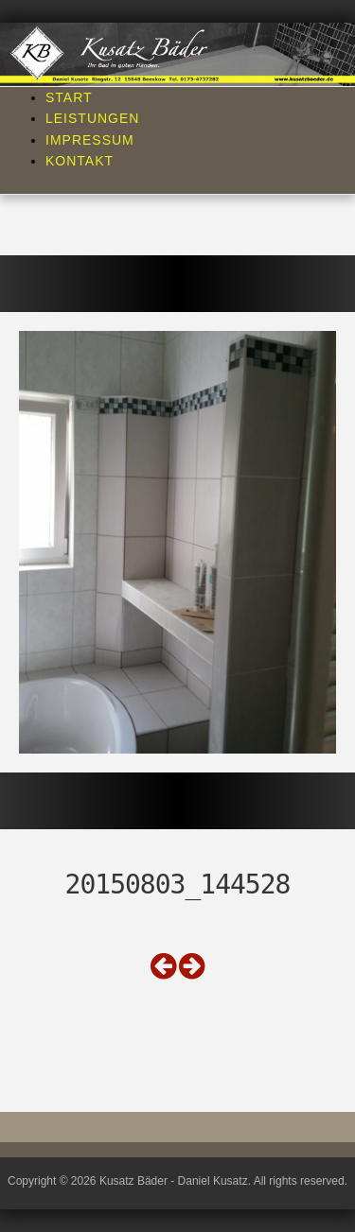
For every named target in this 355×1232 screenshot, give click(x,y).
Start (69, 97)
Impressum (89, 139)
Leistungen (92, 118)
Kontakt (79, 160)
